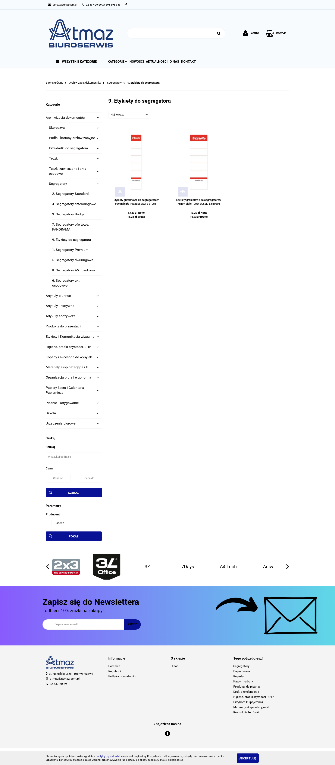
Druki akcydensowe (246, 691)
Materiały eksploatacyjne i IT (72, 367)
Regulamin (115, 671)
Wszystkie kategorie (76, 62)
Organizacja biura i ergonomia (72, 377)
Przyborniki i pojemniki (248, 702)
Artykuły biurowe (72, 296)
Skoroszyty (74, 128)
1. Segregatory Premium (70, 250)
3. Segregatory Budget (68, 214)
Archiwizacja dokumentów (72, 117)
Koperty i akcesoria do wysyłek (72, 357)
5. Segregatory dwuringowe (72, 260)
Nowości (136, 62)
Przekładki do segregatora (74, 148)
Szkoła (72, 413)
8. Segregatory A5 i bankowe (73, 270)
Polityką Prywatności (108, 756)
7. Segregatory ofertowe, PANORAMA (70, 226)
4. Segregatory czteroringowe (74, 204)
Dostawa (114, 666)
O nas (174, 62)
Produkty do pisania (246, 686)
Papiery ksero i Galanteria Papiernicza (72, 390)
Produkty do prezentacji (72, 326)
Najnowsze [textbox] (117, 114)
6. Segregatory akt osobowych (65, 282)
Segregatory (74, 184)
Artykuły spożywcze (72, 316)
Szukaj (73, 492)
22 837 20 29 (58, 683)
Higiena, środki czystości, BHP (72, 347)
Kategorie (117, 62)
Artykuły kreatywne (72, 306)
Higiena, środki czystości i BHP (253, 696)
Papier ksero (241, 671)
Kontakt (188, 62)
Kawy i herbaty (243, 681)
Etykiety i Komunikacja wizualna (72, 336)
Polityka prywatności (122, 676)
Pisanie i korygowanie (72, 403)
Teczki (74, 158)
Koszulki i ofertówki (246, 712)
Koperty (238, 676)
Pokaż (74, 536)
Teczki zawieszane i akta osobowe (74, 171)
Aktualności (157, 62)
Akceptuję (252, 758)
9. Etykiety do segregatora (71, 240)
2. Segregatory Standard (70, 194)
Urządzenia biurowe (72, 423)
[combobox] (129, 114)
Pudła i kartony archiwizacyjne (74, 138)
